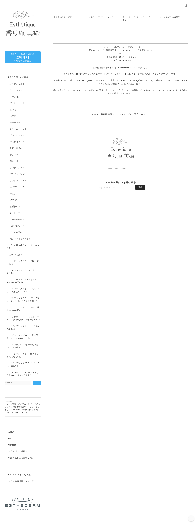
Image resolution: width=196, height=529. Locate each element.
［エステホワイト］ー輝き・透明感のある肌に (23, 308)
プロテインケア (17, 168)
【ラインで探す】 (16, 255)
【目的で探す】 (15, 161)
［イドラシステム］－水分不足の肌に (23, 262)
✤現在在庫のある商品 (18, 77)
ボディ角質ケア (17, 226)
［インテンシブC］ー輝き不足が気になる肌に (23, 355)
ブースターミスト (18, 103)
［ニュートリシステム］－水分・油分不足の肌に (22, 281)
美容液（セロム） (18, 122)
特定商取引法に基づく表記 (21, 458)
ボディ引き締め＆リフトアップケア (23, 246)
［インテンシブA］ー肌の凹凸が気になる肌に (23, 346)
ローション (15, 97)
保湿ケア (14, 194)
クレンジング (16, 90)
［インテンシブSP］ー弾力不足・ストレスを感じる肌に (22, 336)
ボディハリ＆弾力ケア (20, 239)
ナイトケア (15, 213)
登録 (140, 236)
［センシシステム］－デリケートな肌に (23, 271)
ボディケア (15, 155)
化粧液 (13, 116)
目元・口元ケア (17, 148)
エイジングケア (17, 187)
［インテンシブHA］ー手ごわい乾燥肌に (23, 327)
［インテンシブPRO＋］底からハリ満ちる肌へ (23, 364)
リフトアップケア (18, 181)
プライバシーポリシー (18, 452)
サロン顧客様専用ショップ (21, 482)
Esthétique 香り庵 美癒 (19, 475)
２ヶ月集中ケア (17, 219)
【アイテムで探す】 (17, 84)
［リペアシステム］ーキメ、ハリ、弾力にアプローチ (23, 290)
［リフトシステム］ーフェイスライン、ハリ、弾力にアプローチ (23, 299)
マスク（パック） (18, 142)
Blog (10, 439)
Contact (12, 445)
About (11, 432)
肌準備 (13, 110)
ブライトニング (17, 174)
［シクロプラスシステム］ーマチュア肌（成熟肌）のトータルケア (23, 318)
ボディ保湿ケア (17, 232)
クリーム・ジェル (18, 129)
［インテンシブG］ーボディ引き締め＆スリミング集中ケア (23, 374)
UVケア (13, 200)
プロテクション (17, 135)
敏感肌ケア (15, 206)
